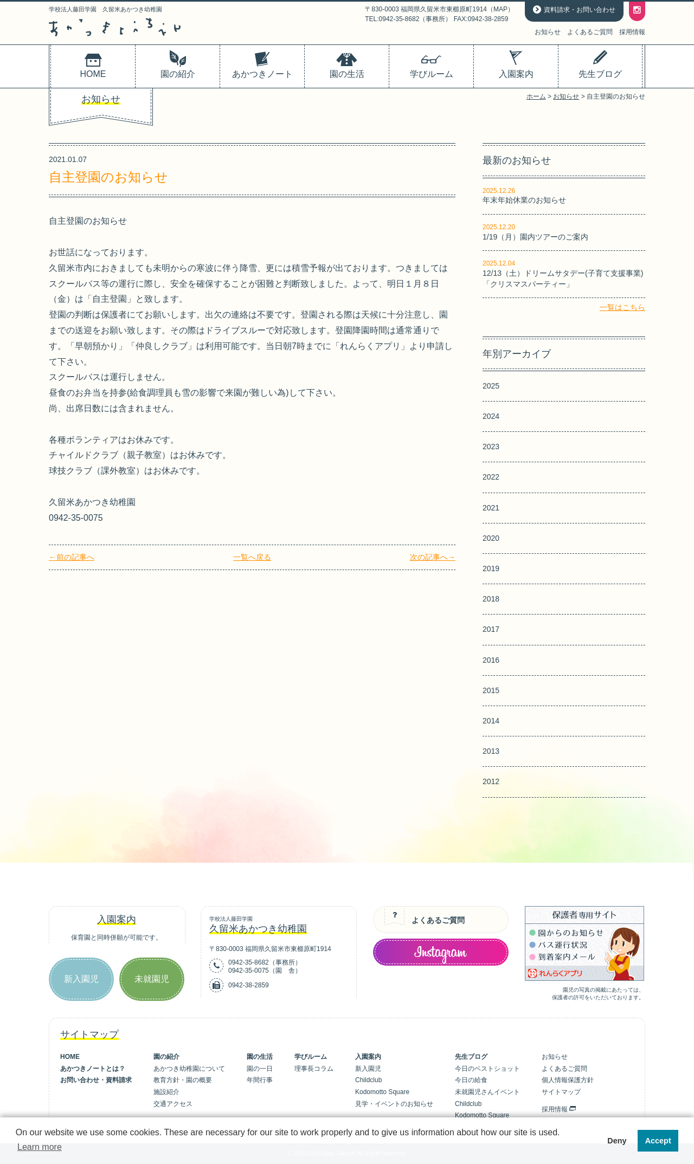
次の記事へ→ (432, 557)
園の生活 (260, 1056)
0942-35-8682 (248, 962)
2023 (491, 446)
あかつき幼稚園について (189, 1068)
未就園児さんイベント (487, 1092)
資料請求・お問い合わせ (579, 10)
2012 (491, 781)
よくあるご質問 (590, 32)
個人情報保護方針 (568, 1080)
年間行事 (260, 1080)
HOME (70, 1056)
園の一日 (260, 1068)
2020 (491, 538)
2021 (491, 507)
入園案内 (368, 1056)
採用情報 (632, 32)
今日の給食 (471, 1080)
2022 (491, 477)
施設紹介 (166, 1092)
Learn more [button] (39, 1147)
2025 (491, 385)
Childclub (368, 1080)
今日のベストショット (487, 1068)
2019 (491, 568)
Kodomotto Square (382, 1092)
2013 (491, 751)
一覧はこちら (622, 307)
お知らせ (548, 32)
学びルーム (310, 1056)
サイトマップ (561, 1092)
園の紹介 (166, 1056)
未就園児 (151, 979)
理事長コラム (313, 1068)
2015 (491, 690)
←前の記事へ (71, 557)
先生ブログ (471, 1056)
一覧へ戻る (252, 557)
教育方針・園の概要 (182, 1080)
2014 (491, 720)
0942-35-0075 (248, 970)
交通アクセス (172, 1104)
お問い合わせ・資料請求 (96, 1080)
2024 (491, 416)
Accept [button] (658, 1140)
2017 (491, 629)
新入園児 (81, 979)
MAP (500, 9)
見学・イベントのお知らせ (394, 1104)
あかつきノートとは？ (92, 1068)
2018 (491, 598)
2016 (491, 660)
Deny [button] (616, 1140)
